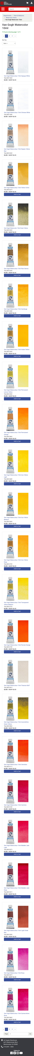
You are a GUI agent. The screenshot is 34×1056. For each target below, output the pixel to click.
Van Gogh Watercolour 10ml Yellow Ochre (16, 187)
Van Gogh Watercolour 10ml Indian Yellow (16, 349)
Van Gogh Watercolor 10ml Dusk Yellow (16, 228)
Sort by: (4, 40)
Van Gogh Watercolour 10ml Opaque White (17, 76)
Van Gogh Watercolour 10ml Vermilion (15, 764)
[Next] (15, 36)
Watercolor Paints (11, 17)
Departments (7, 15)
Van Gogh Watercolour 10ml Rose (14, 973)
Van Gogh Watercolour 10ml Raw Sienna (16, 268)
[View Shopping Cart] (27, 3)
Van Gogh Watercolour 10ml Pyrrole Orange (17, 645)
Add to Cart (17, 194)
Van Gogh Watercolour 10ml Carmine (15, 805)
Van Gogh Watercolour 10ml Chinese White (17, 112)
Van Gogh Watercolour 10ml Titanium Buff (17, 685)
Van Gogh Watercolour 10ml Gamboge (15, 309)
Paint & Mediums (19, 15)
